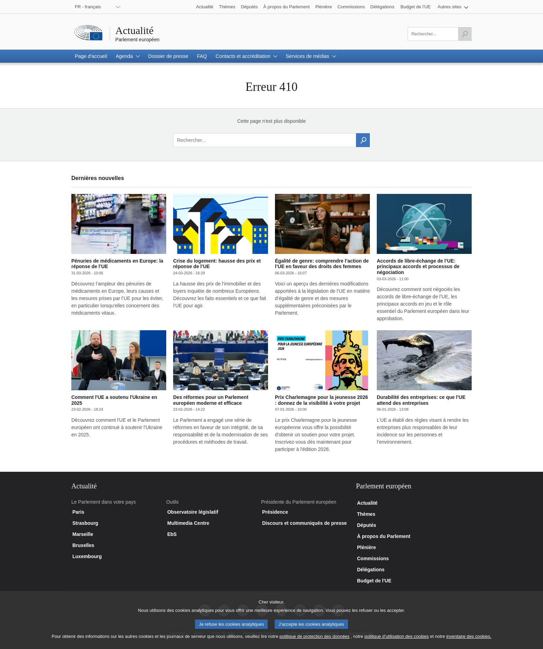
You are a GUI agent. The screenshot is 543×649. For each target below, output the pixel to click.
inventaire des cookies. (468, 641)
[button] (453, 7)
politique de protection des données (314, 641)
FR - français (88, 6)
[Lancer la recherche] (464, 34)
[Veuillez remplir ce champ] (440, 34)
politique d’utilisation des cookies (397, 641)
